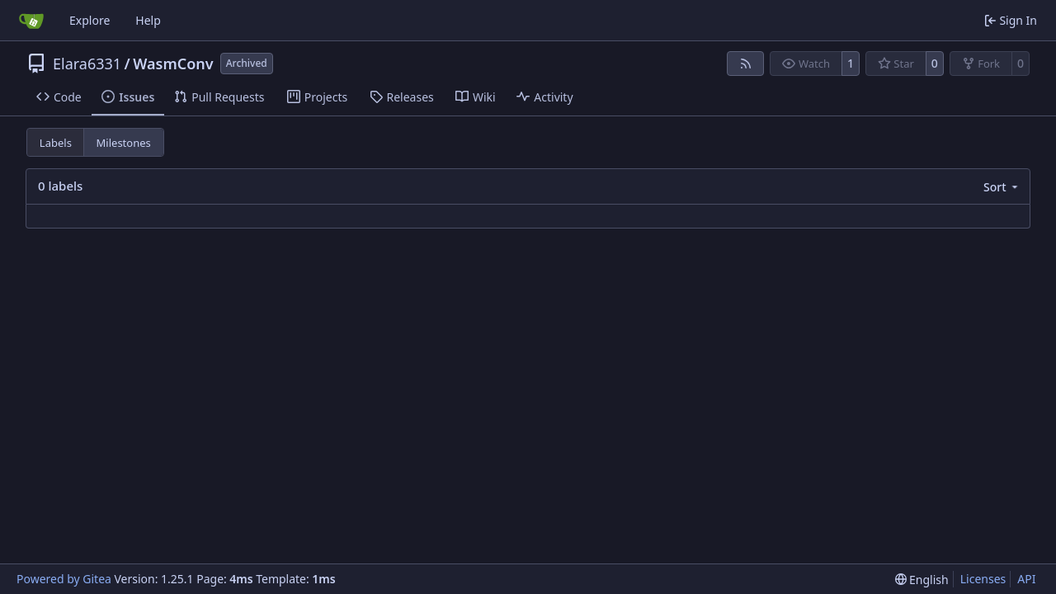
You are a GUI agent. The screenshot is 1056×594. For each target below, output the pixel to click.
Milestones (124, 142)
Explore (89, 20)
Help (148, 20)
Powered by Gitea (63, 579)
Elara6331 (87, 63)
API (1026, 579)
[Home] (31, 20)
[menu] (1002, 186)
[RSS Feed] (746, 63)
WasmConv (173, 63)
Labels (56, 142)
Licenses (983, 579)
